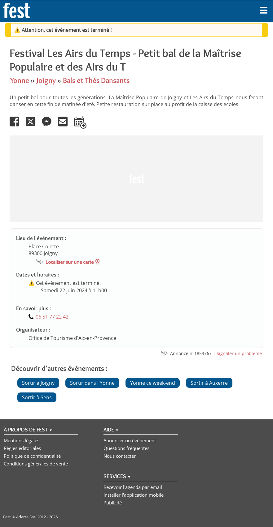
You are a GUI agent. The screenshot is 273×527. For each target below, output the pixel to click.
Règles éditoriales (22, 448)
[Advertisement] (136, 178)
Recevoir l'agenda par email (132, 487)
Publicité (112, 502)
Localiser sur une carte (70, 262)
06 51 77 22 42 (52, 316)
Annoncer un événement (129, 440)
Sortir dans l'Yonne (92, 382)
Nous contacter (119, 456)
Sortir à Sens (37, 397)
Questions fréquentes (126, 448)
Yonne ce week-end (152, 382)
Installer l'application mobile (133, 495)
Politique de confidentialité (32, 456)
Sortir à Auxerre (209, 382)
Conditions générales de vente (36, 464)
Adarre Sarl (26, 517)
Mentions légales (21, 440)
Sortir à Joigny (38, 382)
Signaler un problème (239, 353)
